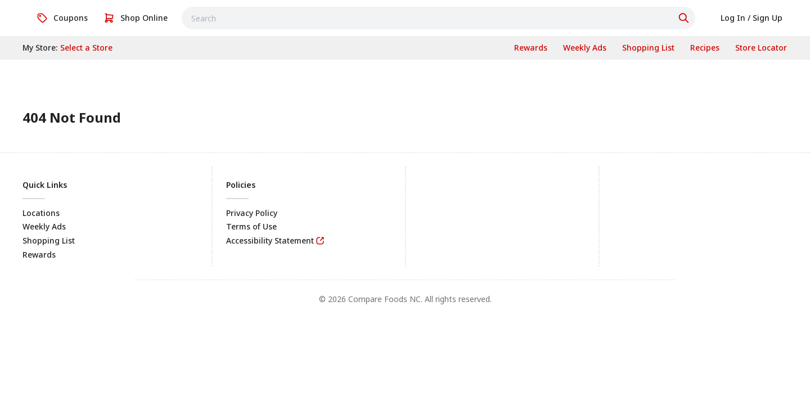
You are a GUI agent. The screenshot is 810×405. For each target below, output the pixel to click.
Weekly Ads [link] (44, 226)
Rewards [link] (39, 254)
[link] (62, 18)
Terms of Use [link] (251, 226)
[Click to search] (685, 18)
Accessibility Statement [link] (270, 240)
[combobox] (438, 18)
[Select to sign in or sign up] (752, 18)
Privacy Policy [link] (251, 213)
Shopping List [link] (48, 240)
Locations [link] (41, 213)
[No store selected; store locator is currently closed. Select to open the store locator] (86, 48)
